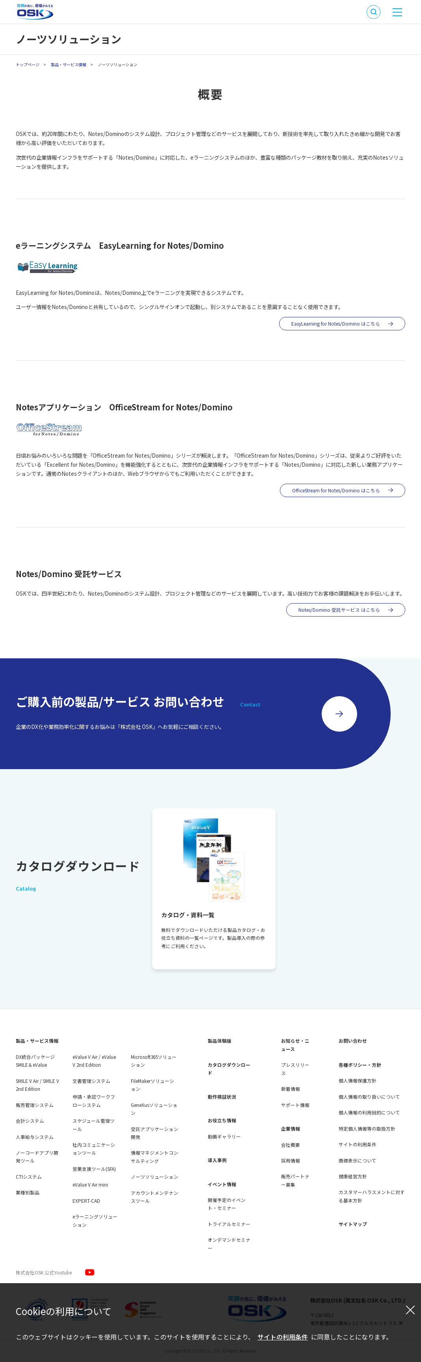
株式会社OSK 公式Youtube (44, 1272)
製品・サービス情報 (68, 64)
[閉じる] (410, 1309)
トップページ (27, 64)
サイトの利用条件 (282, 1337)
